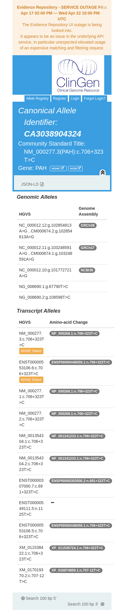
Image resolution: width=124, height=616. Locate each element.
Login (75, 98)
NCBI (74, 168)
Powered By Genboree (83, 613)
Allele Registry (37, 98)
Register (59, 98)
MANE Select (31, 351)
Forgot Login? (94, 98)
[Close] (105, 7)
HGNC (56, 168)
